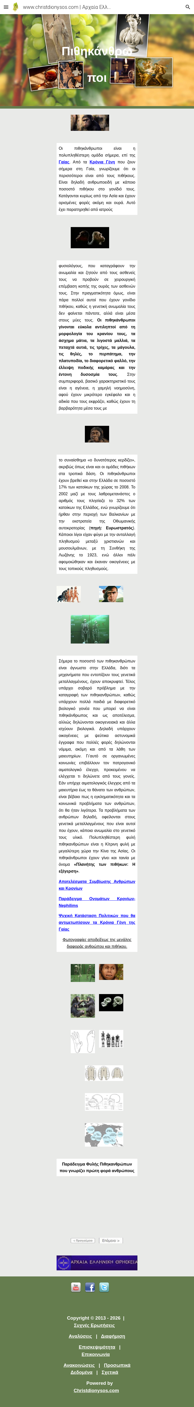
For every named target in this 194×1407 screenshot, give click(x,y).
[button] (6, 7)
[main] (97, 61)
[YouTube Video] (97, 1207)
